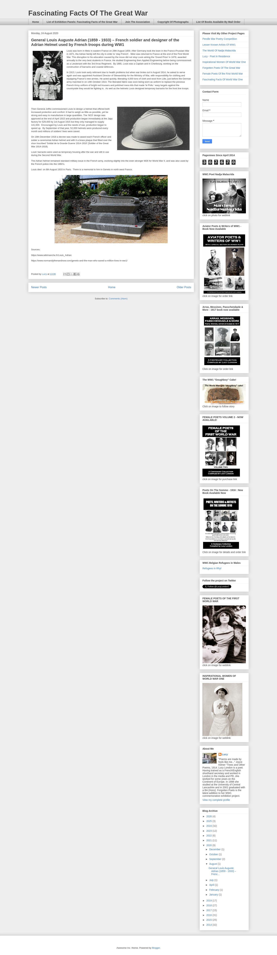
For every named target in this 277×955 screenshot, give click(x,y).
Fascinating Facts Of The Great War (88, 13)
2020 (209, 845)
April (212, 884)
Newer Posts (39, 287)
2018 (209, 905)
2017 (209, 910)
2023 (209, 830)
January (214, 894)
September (215, 859)
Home (35, 21)
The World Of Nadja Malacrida (219, 50)
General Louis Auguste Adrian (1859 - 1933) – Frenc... (222, 871)
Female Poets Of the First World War (222, 73)
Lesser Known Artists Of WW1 (219, 44)
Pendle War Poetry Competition (219, 38)
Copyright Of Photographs (173, 21)
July (211, 880)
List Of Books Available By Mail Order (218, 21)
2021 (209, 840)
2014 (209, 924)
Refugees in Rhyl (211, 568)
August (213, 863)
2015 (209, 919)
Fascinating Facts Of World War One (222, 79)
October (214, 854)
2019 (209, 900)
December (215, 849)
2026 (209, 816)
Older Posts (184, 287)
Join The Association (137, 21)
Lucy (225, 754)
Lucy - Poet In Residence (216, 56)
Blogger (156, 948)
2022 (209, 835)
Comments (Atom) (118, 298)
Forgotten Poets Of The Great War (221, 67)
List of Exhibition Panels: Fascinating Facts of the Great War (82, 21)
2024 (209, 825)
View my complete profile (216, 800)
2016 (209, 915)
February (214, 889)
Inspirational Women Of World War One (224, 62)
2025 (209, 821)
